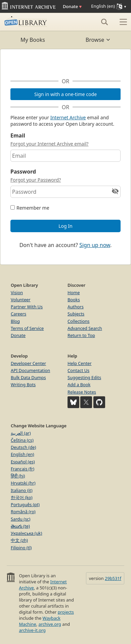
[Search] (104, 22)
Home (74, 292)
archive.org (49, 624)
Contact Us (78, 370)
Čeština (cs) (22, 440)
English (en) (22, 454)
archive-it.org (32, 630)
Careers (18, 314)
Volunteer (21, 300)
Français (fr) (22, 469)
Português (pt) (25, 504)
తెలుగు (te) (20, 526)
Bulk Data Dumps (28, 377)
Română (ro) (23, 512)
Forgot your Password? (35, 180)
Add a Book (79, 384)
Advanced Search (85, 328)
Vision (17, 292)
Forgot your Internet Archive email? (49, 144)
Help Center (80, 363)
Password (23, 171)
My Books (32, 39)
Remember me (32, 208)
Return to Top (81, 335)
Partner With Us (27, 307)
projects (66, 612)
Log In (65, 226)
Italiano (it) (22, 490)
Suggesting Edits (84, 377)
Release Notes (82, 392)
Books (74, 300)
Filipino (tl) (21, 548)
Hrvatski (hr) (23, 483)
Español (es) (23, 462)
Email (17, 135)
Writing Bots (23, 384)
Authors (76, 307)
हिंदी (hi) (18, 476)
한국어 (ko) (22, 497)
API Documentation (30, 370)
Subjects (76, 314)
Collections (79, 321)
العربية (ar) (21, 433)
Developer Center (28, 363)
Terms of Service (27, 328)
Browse (98, 39)
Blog (15, 321)
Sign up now (94, 245)
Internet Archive (68, 117)
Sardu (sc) (20, 519)
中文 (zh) (19, 540)
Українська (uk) (26, 533)
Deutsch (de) (23, 447)
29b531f (113, 578)
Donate (72, 6)
